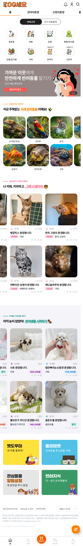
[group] (40, 80)
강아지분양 (33, 12)
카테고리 (31, 21)
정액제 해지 (41, 508)
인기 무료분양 (50, 21)
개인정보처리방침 (10, 508)
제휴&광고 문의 (26, 508)
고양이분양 (58, 12)
